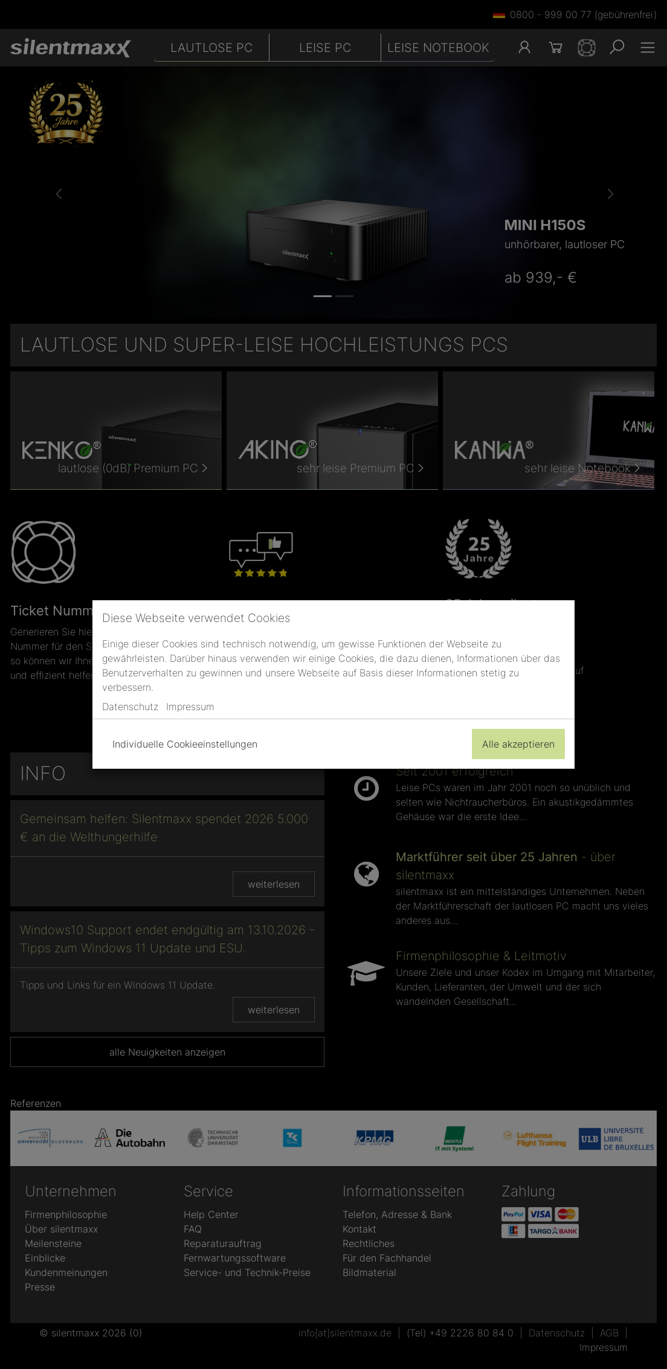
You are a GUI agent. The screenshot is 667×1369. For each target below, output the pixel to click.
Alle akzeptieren (518, 744)
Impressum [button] (190, 707)
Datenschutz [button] (130, 707)
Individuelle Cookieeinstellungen (184, 744)
